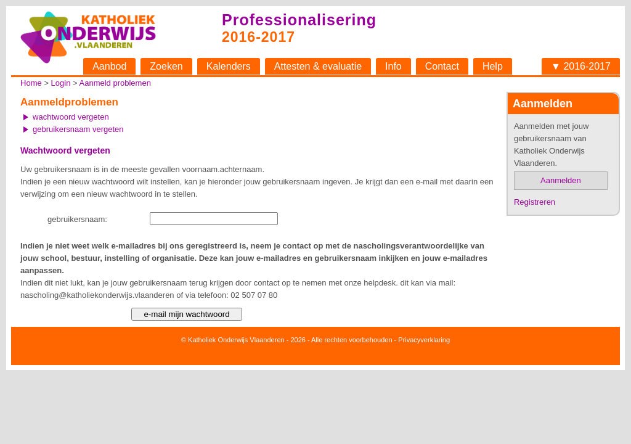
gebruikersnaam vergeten (78, 129)
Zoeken (166, 66)
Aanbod (109, 66)
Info (393, 66)
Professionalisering (299, 19)
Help (492, 66)
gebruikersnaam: (77, 219)
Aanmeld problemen (115, 83)
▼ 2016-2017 (581, 66)
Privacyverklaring (424, 339)
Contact (442, 66)
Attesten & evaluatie (318, 66)
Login (61, 83)
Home (31, 83)
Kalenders (228, 66)
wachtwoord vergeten (71, 116)
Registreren (534, 202)
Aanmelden (560, 180)
